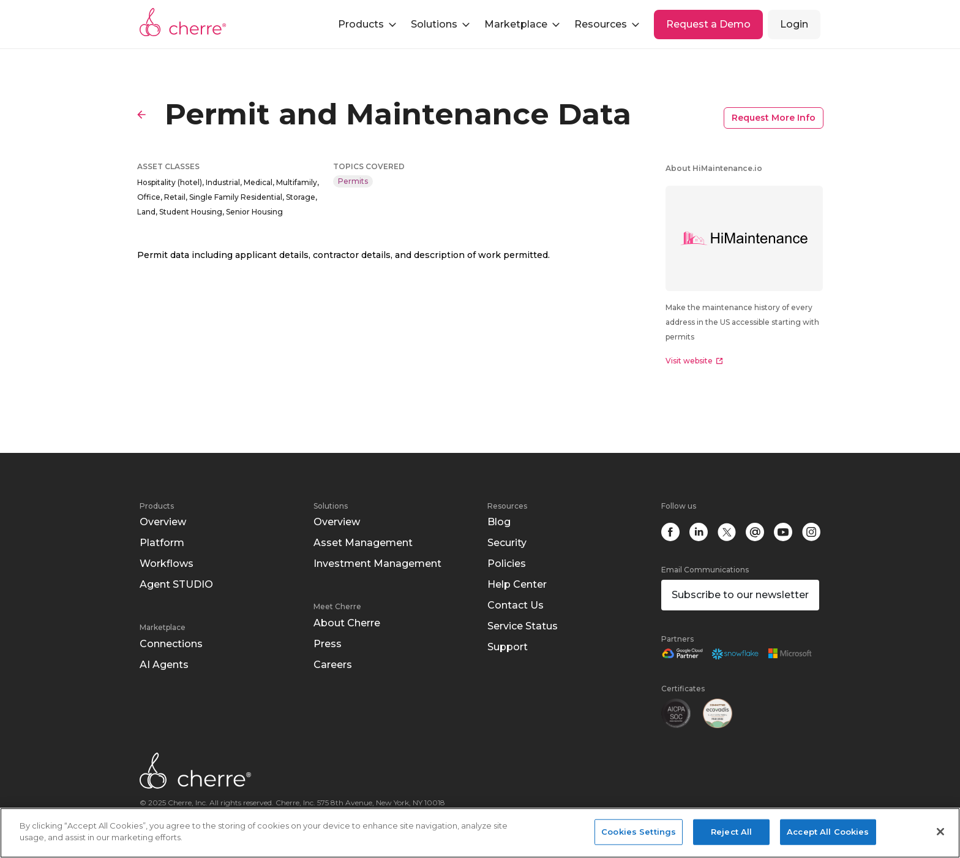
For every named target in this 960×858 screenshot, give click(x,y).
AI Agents (164, 664)
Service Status (522, 626)
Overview (163, 522)
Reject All (731, 832)
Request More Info (774, 117)
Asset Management (363, 543)
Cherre (183, 22)
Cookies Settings (638, 832)
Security (507, 543)
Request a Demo (708, 24)
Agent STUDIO (176, 584)
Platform (162, 543)
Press (327, 644)
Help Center (517, 584)
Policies (506, 563)
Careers (332, 664)
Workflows (166, 563)
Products (157, 506)
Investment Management (377, 563)
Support (507, 647)
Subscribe (740, 595)
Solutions (330, 506)
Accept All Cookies (828, 832)
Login (794, 24)
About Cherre (346, 623)
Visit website (694, 360)
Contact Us (515, 605)
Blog (499, 522)
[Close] (940, 831)
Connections (171, 644)
